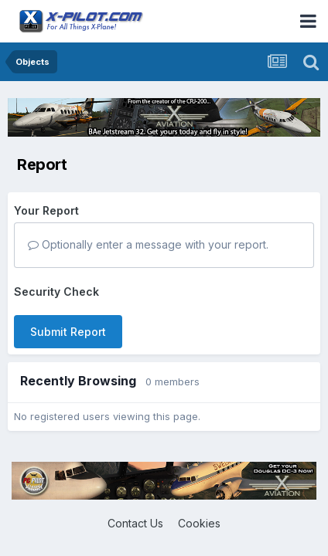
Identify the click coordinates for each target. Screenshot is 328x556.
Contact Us (135, 523)
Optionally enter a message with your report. (148, 244)
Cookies (199, 523)
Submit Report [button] (68, 331)
